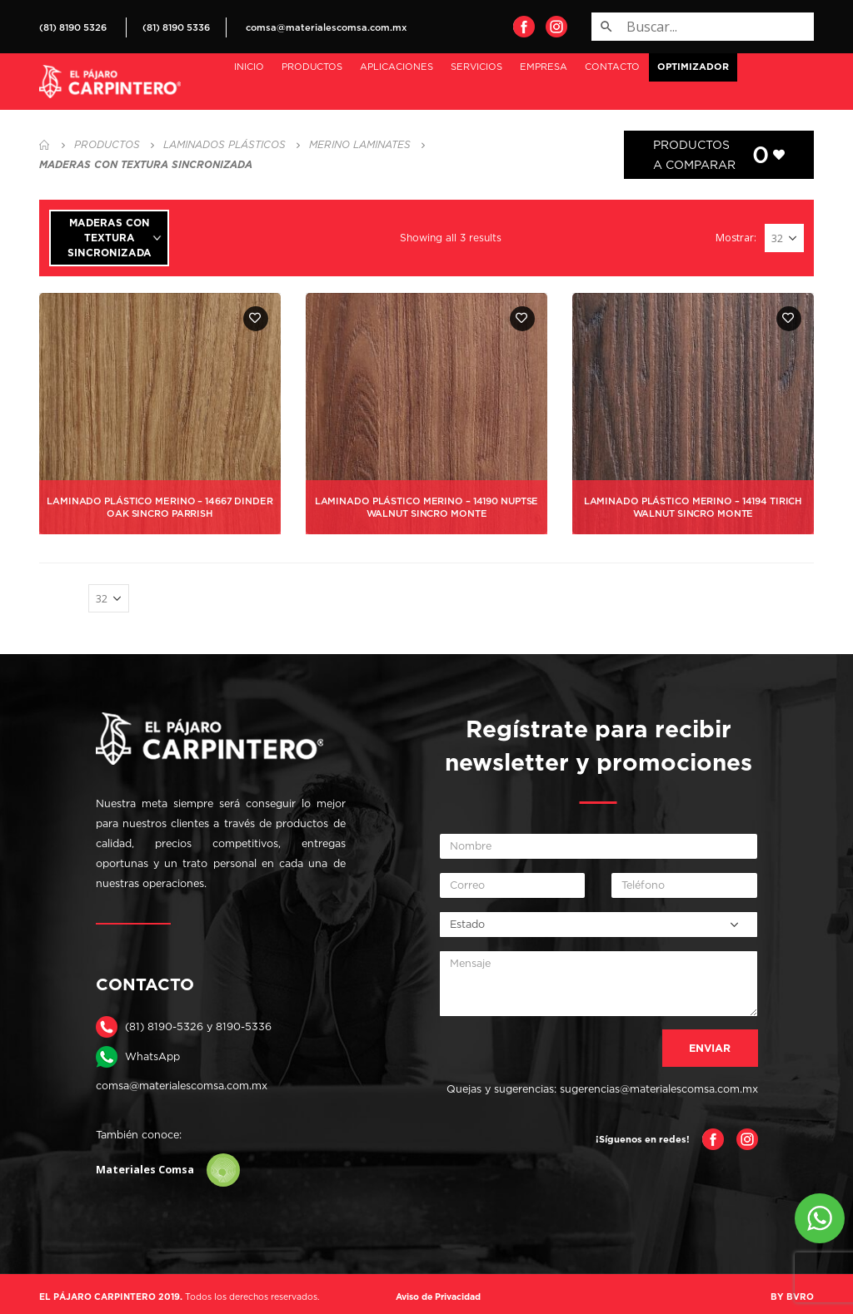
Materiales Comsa (168, 1170)
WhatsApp (152, 1056)
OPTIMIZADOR (693, 67)
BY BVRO (792, 1297)
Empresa (543, 67)
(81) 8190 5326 (73, 27)
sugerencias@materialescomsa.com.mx (659, 1088)
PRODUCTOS (312, 67)
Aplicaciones (396, 67)
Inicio (249, 67)
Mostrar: (736, 238)
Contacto (612, 67)
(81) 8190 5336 (176, 27)
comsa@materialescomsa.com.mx (326, 27)
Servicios (476, 67)
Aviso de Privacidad (438, 1297)
